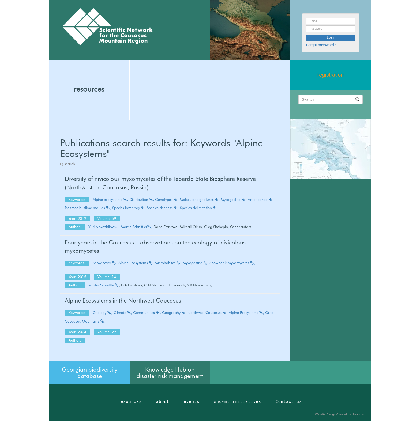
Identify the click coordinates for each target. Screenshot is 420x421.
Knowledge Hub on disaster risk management (170, 372)
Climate (123, 313)
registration (330, 75)
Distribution (141, 199)
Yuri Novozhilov (103, 227)
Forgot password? (321, 45)
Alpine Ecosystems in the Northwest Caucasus (123, 300)
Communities (147, 313)
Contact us (289, 402)
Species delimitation (199, 208)
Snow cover (105, 263)
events (192, 402)
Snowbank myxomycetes (232, 263)
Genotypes (167, 199)
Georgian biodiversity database (89, 372)
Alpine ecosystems (110, 199)
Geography (174, 313)
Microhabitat (168, 263)
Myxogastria (234, 199)
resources (89, 89)
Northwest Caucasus (208, 313)
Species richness (163, 208)
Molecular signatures (200, 199)
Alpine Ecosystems (136, 263)
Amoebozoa (261, 199)
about (162, 402)
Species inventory (129, 208)
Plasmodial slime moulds (88, 208)
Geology (102, 313)
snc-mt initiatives (237, 402)
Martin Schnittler (136, 227)
